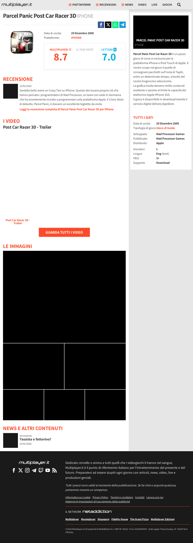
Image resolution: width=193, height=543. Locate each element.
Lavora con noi (154, 497)
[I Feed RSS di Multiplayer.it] (54, 470)
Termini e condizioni (121, 497)
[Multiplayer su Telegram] (34, 470)
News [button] (127, 5)
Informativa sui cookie (77, 497)
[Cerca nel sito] (179, 4)
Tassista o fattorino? (35, 439)
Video (142, 5)
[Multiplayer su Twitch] (41, 470)
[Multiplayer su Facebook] (13, 470)
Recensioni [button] (106, 5)
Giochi (167, 5)
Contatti (139, 497)
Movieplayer (88, 519)
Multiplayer (72, 519)
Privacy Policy (100, 497)
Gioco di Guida (165, 128)
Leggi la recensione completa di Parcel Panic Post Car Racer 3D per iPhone (67, 109)
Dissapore (103, 519)
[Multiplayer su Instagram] (27, 470)
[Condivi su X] (108, 25)
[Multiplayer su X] (20, 470)
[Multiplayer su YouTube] (47, 470)
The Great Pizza (139, 519)
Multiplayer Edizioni (163, 519)
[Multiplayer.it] (17, 5)
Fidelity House (119, 519)
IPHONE (76, 38)
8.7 (61, 56)
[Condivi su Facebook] (101, 25)
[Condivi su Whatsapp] (115, 25)
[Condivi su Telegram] (122, 25)
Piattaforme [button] (80, 5)
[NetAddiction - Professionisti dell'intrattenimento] (97, 512)
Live (154, 5)
